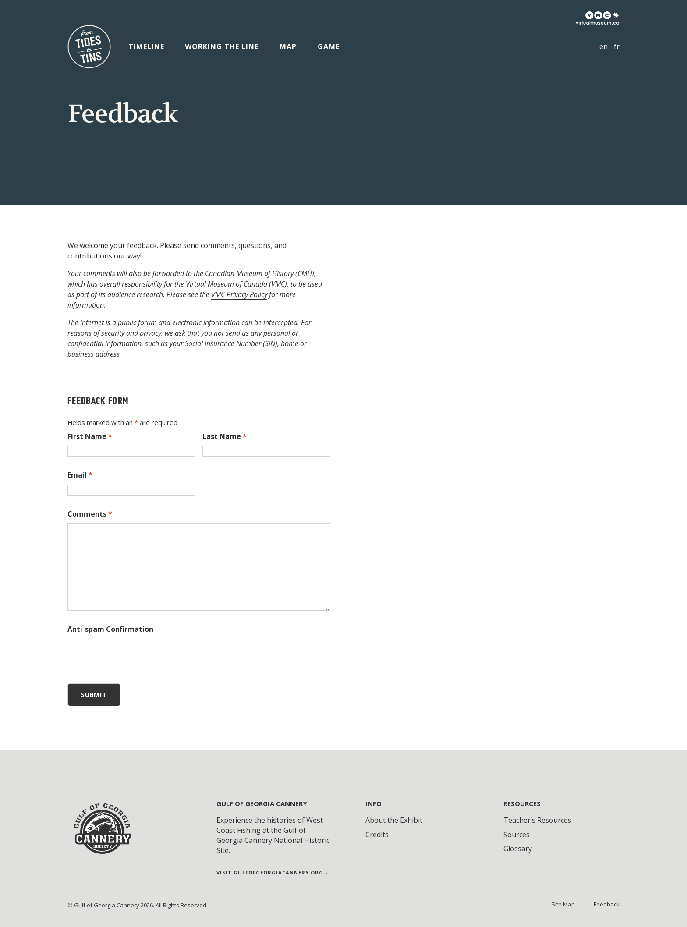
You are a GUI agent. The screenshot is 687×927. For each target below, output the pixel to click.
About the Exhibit (393, 820)
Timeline (146, 46)
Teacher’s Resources (537, 820)
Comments (89, 514)
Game (329, 46)
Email (79, 475)
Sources (516, 834)
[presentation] (134, 655)
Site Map (563, 904)
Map (288, 46)
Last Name (224, 436)
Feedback (607, 904)
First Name (89, 436)
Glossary (517, 848)
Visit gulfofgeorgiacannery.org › (271, 872)
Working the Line (222, 46)
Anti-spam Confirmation (110, 629)
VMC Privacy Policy (239, 294)
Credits (377, 834)
